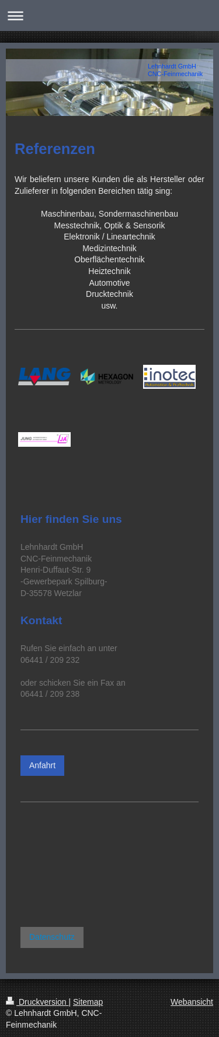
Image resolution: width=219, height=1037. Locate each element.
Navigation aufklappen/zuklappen (109, 15)
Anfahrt (42, 765)
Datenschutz (52, 937)
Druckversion (37, 1002)
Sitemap (88, 1002)
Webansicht (192, 1002)
